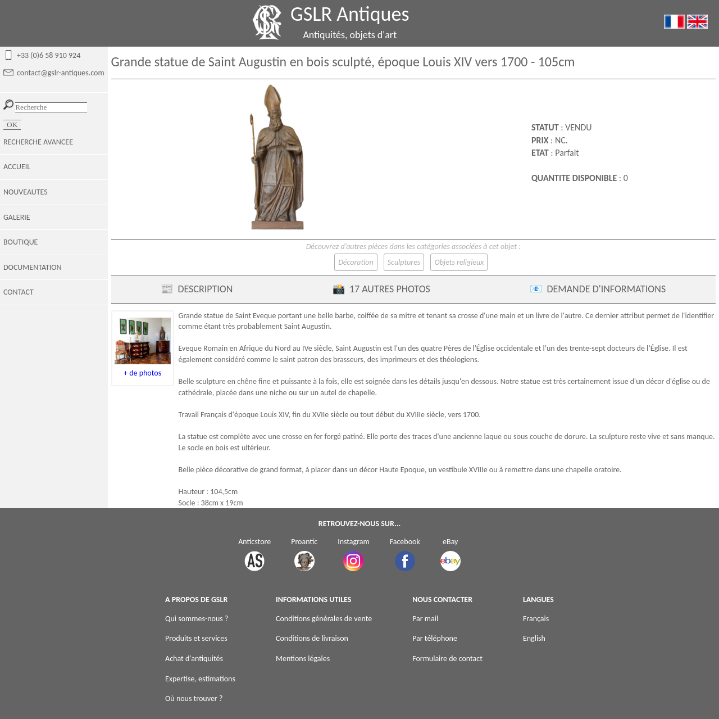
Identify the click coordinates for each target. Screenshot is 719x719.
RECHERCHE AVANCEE (38, 142)
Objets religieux (459, 262)
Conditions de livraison (312, 638)
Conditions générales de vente (324, 618)
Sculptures (404, 262)
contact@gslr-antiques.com (60, 73)
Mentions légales (303, 658)
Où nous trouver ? (193, 698)
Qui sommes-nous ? (196, 618)
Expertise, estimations (200, 679)
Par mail (425, 618)
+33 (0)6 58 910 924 (48, 55)
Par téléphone (434, 638)
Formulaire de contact (447, 658)
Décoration (355, 262)
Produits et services (196, 638)
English (534, 638)
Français (536, 618)
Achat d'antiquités (194, 658)
